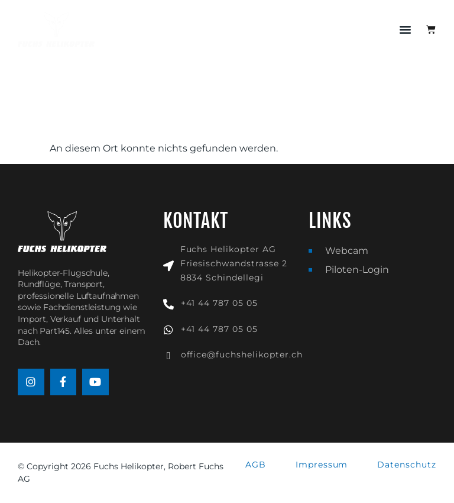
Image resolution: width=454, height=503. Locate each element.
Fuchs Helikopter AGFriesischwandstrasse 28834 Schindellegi (233, 263)
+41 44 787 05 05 (219, 303)
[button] (405, 29)
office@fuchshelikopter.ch (242, 354)
